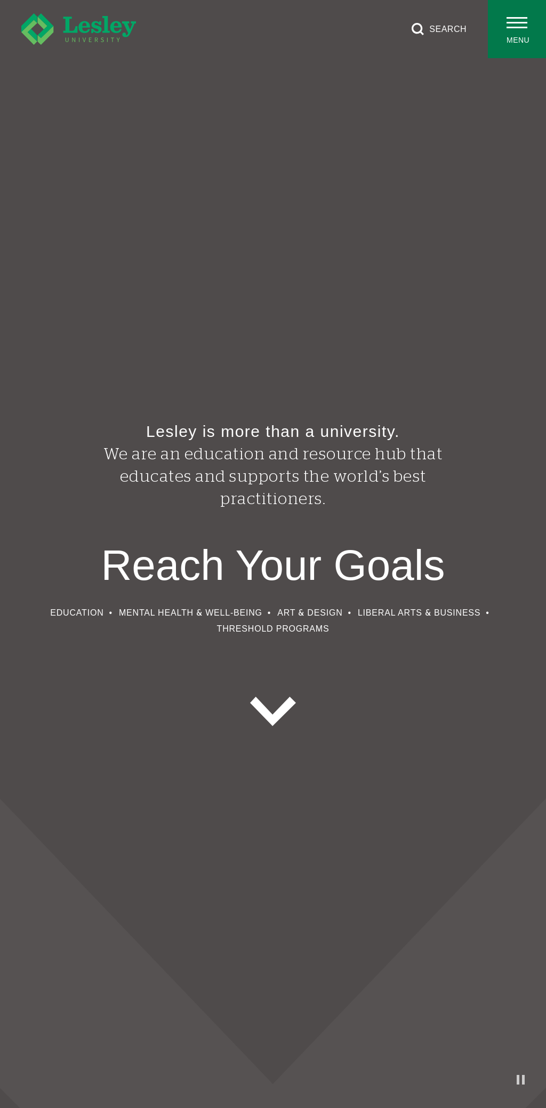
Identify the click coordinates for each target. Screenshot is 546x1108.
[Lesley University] (78, 29)
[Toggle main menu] (517, 29)
